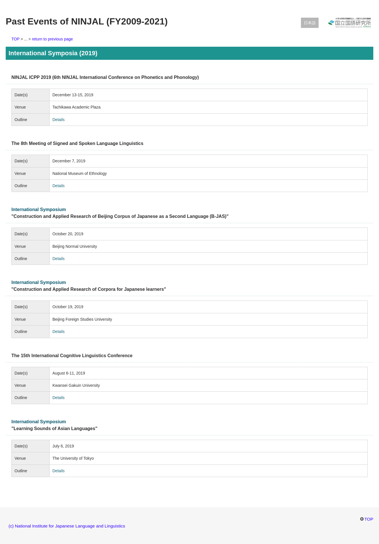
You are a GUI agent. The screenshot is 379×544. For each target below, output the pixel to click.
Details (58, 119)
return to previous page (52, 39)
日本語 (310, 23)
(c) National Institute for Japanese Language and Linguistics (67, 525)
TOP (15, 39)
